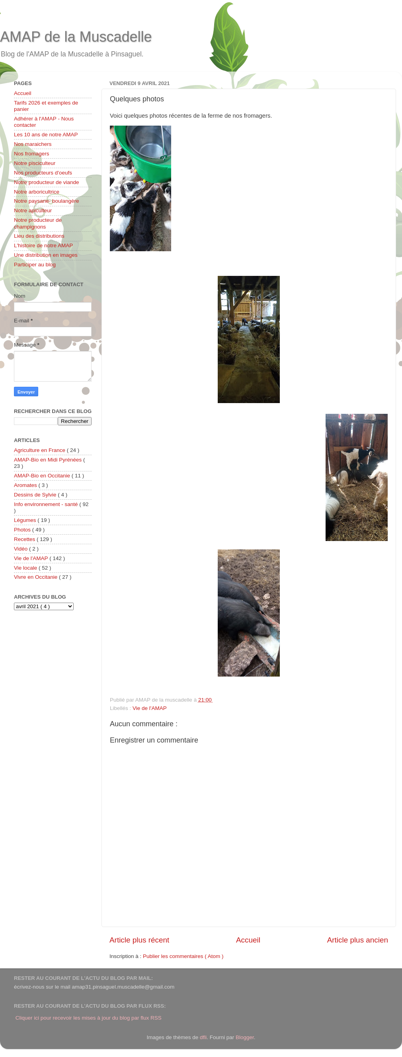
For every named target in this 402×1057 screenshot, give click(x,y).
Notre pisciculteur (34, 163)
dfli (203, 1037)
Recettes (25, 539)
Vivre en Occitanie (36, 577)
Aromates (26, 485)
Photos (23, 530)
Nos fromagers (31, 154)
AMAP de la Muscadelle (76, 37)
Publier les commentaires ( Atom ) (183, 956)
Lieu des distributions (39, 236)
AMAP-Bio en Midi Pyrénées (48, 460)
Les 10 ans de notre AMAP (46, 135)
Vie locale (26, 568)
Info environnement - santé (46, 504)
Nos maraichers (33, 144)
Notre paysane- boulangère (46, 201)
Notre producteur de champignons (38, 223)
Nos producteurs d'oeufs (43, 173)
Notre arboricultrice (36, 192)
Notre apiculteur (33, 210)
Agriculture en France (40, 450)
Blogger (245, 1037)
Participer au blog (35, 265)
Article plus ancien (357, 940)
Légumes (25, 520)
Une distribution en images (46, 255)
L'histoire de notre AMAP (43, 245)
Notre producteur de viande (46, 182)
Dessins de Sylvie (36, 495)
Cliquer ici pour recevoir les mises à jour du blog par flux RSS (89, 1018)
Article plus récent (139, 940)
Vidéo (21, 549)
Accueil (248, 940)
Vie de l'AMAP (150, 708)
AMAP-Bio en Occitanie (43, 476)
